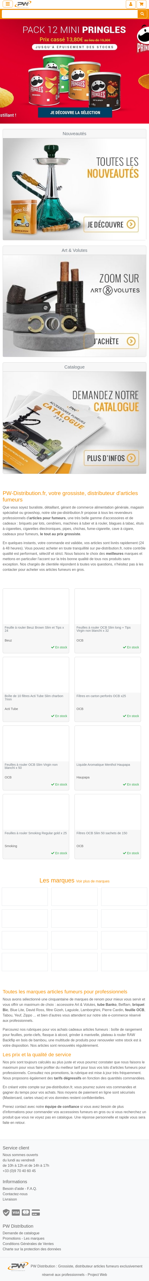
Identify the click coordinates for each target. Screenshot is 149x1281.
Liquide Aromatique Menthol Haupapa (103, 764)
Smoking (11, 846)
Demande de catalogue (21, 1233)
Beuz (8, 640)
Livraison (10, 1199)
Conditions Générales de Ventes (28, 1244)
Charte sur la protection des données (32, 1249)
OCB (80, 640)
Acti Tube (11, 709)
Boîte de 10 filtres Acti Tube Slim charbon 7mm (34, 697)
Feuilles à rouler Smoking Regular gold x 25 (36, 833)
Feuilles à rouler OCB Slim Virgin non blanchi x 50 (31, 766)
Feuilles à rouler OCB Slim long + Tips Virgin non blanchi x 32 (104, 629)
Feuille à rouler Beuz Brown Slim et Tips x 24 (34, 629)
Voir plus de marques (92, 881)
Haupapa (83, 777)
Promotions (12, 1238)
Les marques (34, 1238)
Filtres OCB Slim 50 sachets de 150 (102, 833)
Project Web (97, 1275)
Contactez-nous (15, 1194)
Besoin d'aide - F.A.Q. (20, 1189)
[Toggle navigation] (8, 4)
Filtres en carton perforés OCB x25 (101, 696)
